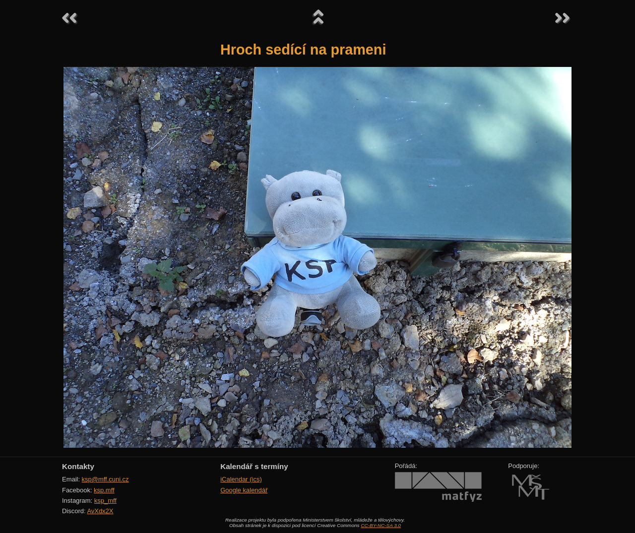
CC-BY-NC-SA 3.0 (381, 525)
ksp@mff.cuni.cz (105, 479)
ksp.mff (104, 490)
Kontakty (78, 466)
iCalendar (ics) (241, 479)
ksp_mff (105, 500)
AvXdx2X (100, 511)
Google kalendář (243, 490)
